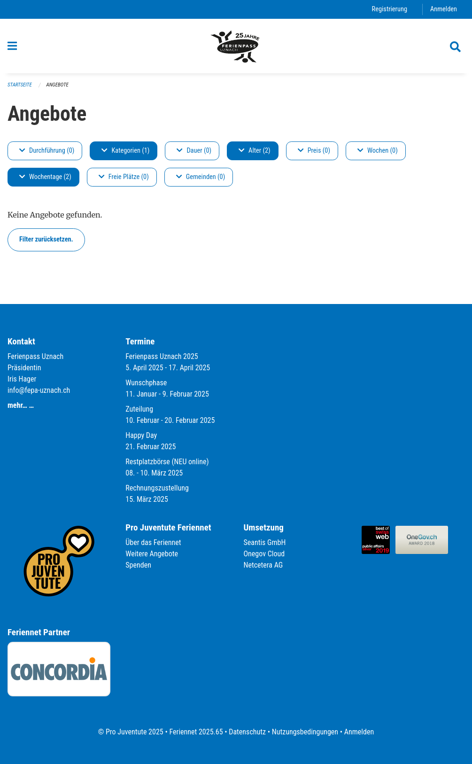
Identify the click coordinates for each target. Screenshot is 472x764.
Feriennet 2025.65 (196, 731)
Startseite (20, 85)
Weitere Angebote (151, 553)
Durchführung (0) (46, 151)
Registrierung (389, 9)
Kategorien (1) (125, 151)
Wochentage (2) (45, 177)
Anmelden (443, 9)
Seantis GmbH (265, 542)
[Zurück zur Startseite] (235, 46)
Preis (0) (314, 151)
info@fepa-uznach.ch (39, 390)
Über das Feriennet (153, 542)
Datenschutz (247, 731)
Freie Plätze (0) (124, 177)
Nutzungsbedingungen (305, 731)
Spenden (138, 565)
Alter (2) (255, 151)
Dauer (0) (194, 151)
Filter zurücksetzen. (46, 239)
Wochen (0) (377, 151)
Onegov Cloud (264, 553)
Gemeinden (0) (200, 177)
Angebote (57, 85)
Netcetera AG (263, 565)
